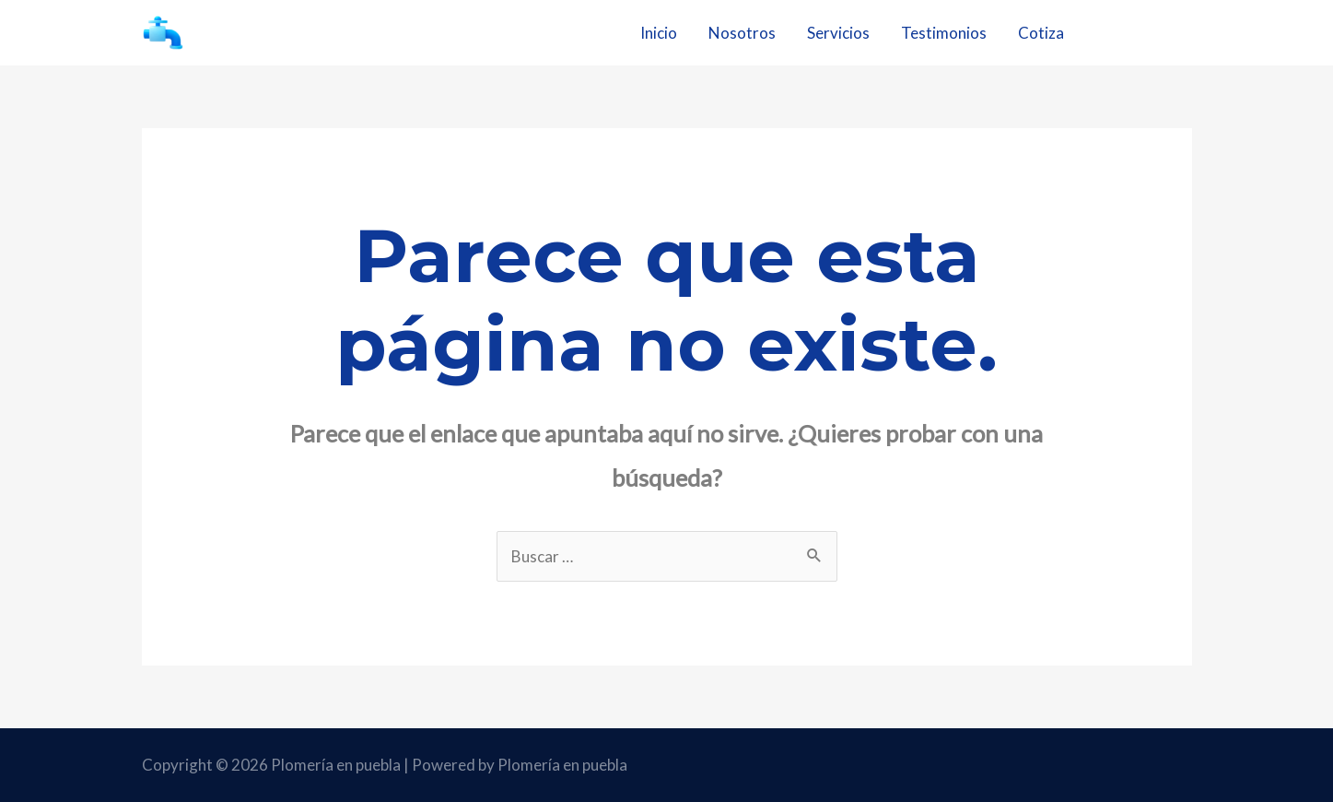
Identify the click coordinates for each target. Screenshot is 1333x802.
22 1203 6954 (1145, 32)
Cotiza (1041, 32)
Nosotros (742, 32)
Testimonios (944, 32)
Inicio (658, 32)
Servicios (838, 32)
